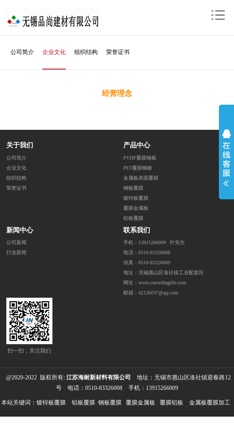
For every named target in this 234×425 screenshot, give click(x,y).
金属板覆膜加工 (209, 402)
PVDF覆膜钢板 (139, 158)
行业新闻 (16, 252)
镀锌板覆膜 (135, 198)
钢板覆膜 (133, 188)
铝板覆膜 (133, 218)
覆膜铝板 (171, 402)
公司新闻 (16, 242)
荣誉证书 (118, 52)
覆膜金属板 (135, 208)
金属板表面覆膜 (141, 178)
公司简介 (22, 52)
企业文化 (54, 52)
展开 (226, 156)
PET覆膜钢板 (137, 168)
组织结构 (86, 52)
